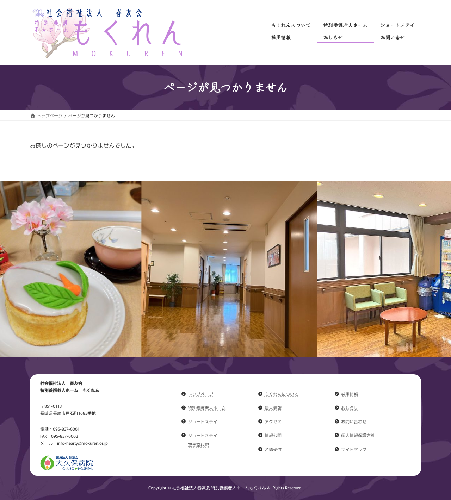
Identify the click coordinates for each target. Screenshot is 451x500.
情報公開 (273, 435)
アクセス (273, 421)
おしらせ (349, 408)
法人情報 (273, 408)
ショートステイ (202, 421)
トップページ (200, 394)
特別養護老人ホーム (207, 408)
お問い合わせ (353, 421)
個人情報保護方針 (358, 435)
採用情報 (349, 394)
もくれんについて (281, 394)
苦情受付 (273, 449)
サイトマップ (353, 449)
